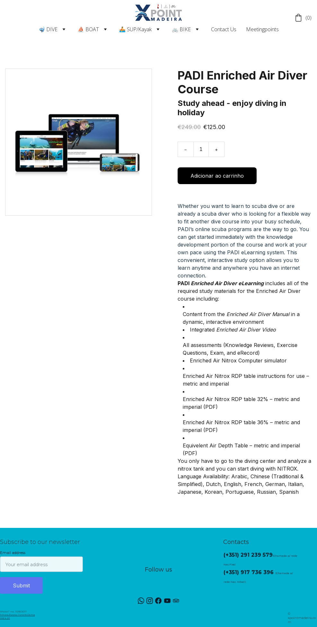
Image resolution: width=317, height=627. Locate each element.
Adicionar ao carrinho (217, 178)
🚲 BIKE (181, 29)
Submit (21, 589)
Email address (12, 556)
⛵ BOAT (88, 29)
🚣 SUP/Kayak (135, 29)
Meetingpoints (262, 29)
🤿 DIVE (48, 29)
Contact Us (223, 29)
